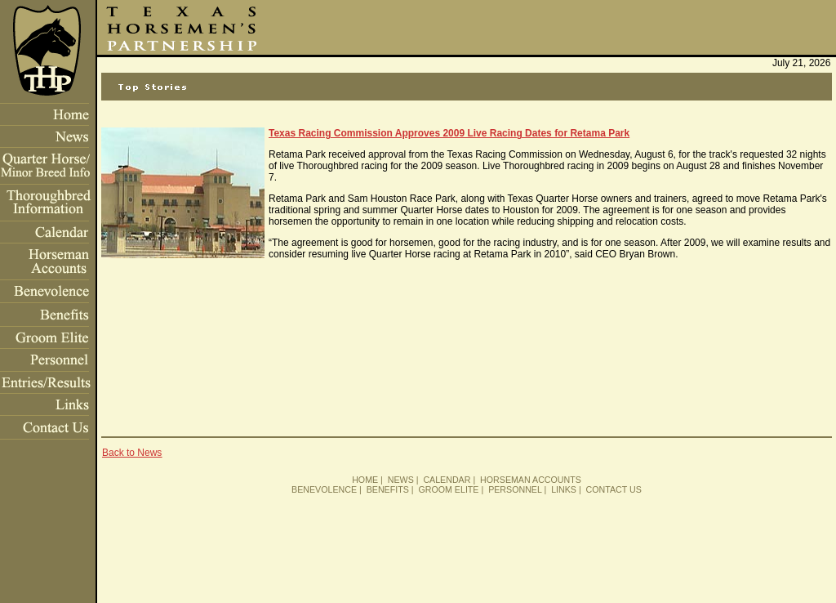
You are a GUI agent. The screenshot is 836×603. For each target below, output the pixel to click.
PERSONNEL (514, 489)
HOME (365, 480)
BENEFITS (388, 489)
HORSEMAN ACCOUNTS (530, 480)
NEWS (401, 480)
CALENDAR (446, 480)
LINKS (563, 489)
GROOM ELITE (448, 489)
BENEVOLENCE (324, 489)
